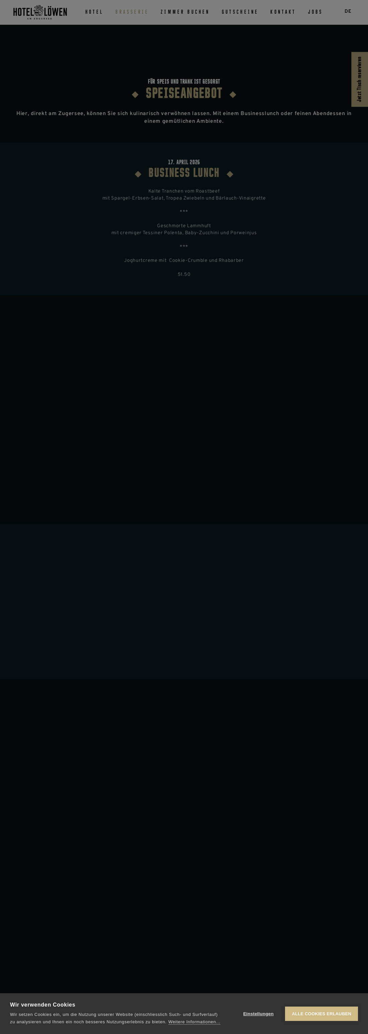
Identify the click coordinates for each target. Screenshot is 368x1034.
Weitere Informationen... (194, 1021)
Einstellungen (258, 1013)
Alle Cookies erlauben (321, 1013)
